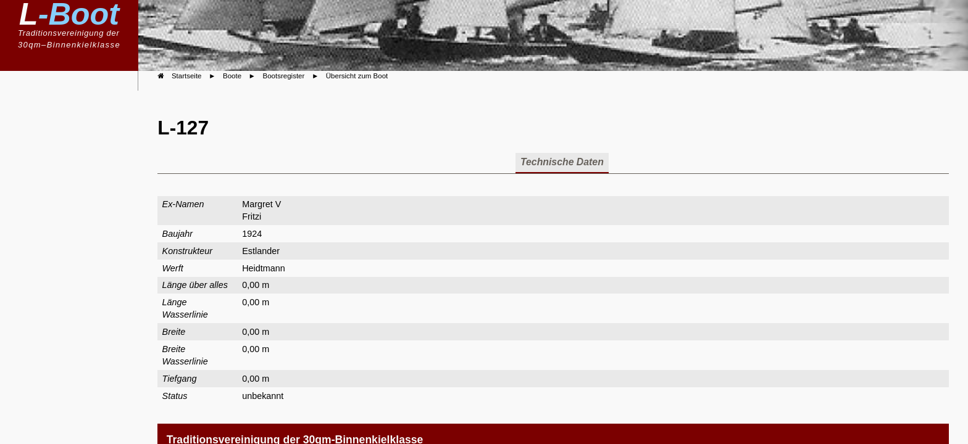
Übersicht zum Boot (357, 76)
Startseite (187, 76)
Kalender (83, 262)
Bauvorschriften (73, 161)
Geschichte (78, 242)
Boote (90, 139)
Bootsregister (78, 178)
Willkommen (76, 100)
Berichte (85, 223)
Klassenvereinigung (60, 120)
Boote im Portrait (71, 201)
